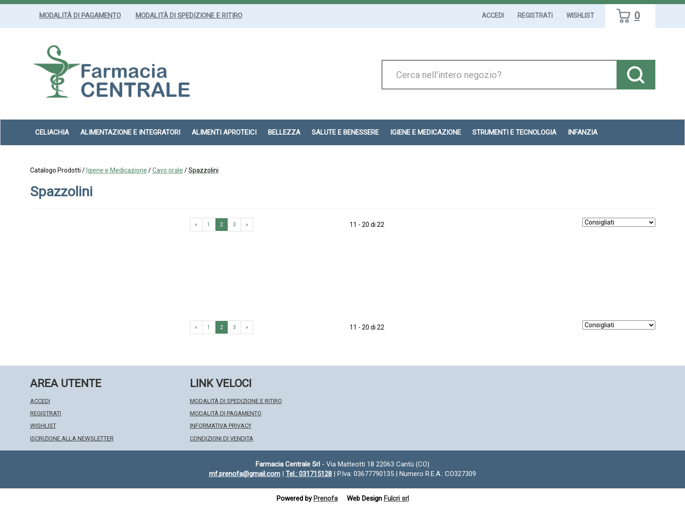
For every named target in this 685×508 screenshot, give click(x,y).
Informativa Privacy (220, 425)
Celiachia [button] (52, 132)
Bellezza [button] (284, 132)
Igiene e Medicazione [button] (425, 132)
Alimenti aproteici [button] (224, 132)
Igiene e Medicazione (116, 170)
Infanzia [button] (582, 132)
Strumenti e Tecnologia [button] (514, 132)
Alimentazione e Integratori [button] (130, 132)
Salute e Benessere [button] (345, 132)
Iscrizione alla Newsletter (72, 438)
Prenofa (326, 498)
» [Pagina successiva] (247, 224)
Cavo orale (167, 170)
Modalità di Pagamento (80, 15)
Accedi (493, 15)
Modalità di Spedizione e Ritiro (189, 15)
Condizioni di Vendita (221, 438)
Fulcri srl (396, 498)
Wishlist (580, 15)
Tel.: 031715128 (309, 474)
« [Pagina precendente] (196, 224)
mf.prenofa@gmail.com (244, 474)
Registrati (535, 15)
